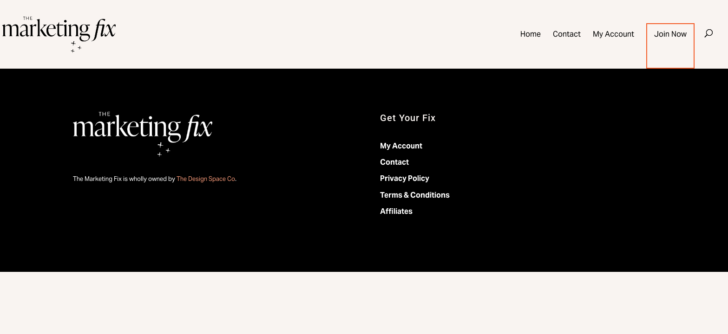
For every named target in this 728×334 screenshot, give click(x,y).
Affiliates (396, 211)
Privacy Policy (404, 178)
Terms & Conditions (415, 195)
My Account (613, 35)
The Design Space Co (206, 179)
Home (530, 35)
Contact (567, 35)
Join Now (670, 35)
